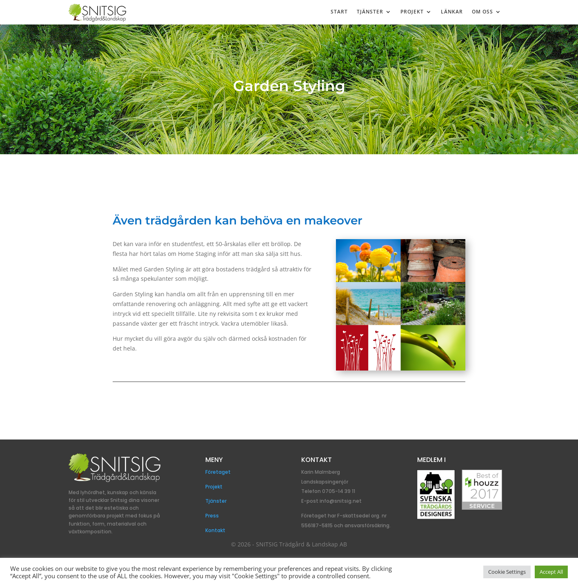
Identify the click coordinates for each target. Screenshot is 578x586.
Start (339, 12)
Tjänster (370, 12)
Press (212, 515)
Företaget (218, 471)
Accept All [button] (551, 571)
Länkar (452, 12)
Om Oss (482, 12)
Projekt (412, 12)
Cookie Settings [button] (507, 571)
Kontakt (215, 530)
